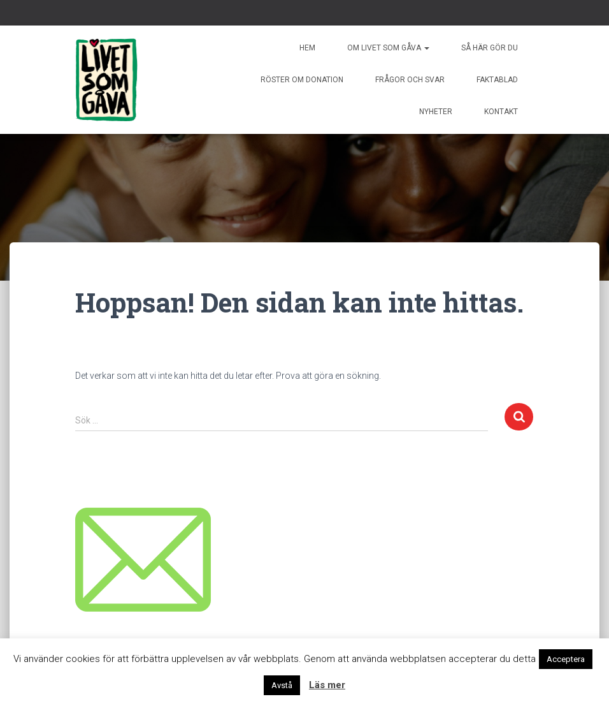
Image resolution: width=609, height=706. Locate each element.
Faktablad (497, 79)
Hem (307, 47)
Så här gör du (489, 47)
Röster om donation (302, 79)
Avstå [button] (281, 685)
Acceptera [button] (566, 659)
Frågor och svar (410, 79)
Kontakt (501, 111)
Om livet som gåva (388, 47)
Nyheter (435, 111)
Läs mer (327, 685)
